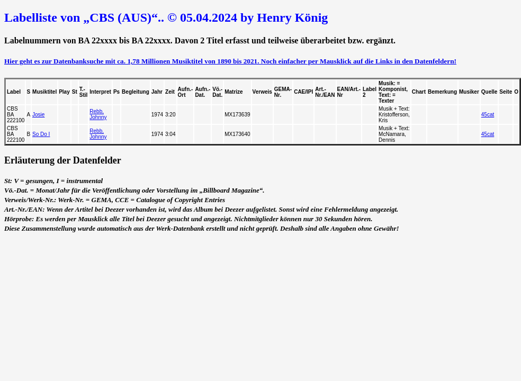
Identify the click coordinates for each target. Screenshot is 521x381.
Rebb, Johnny (97, 114)
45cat (487, 114)
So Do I (41, 134)
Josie (38, 114)
